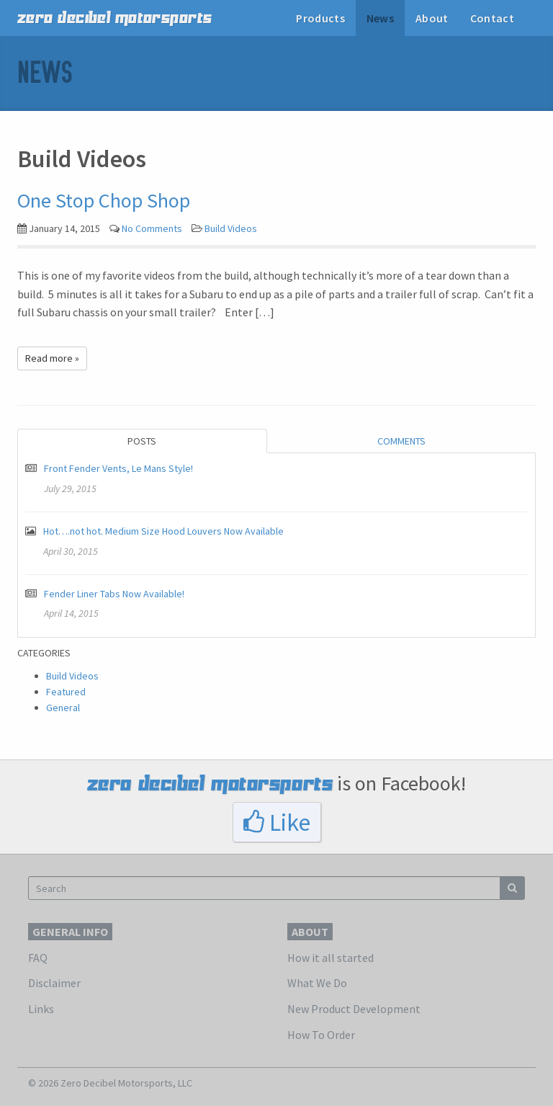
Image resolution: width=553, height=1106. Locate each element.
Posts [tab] (141, 440)
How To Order (321, 1034)
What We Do (317, 983)
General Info (70, 931)
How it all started (330, 957)
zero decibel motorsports (114, 18)
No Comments (152, 228)
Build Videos (230, 228)
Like (276, 822)
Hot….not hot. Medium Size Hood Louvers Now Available (163, 531)
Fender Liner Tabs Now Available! (114, 593)
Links (41, 1009)
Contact (492, 18)
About (432, 18)
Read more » (52, 358)
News (380, 18)
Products (320, 18)
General (63, 707)
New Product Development (354, 1009)
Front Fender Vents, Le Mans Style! (118, 468)
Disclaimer (54, 983)
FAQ (38, 957)
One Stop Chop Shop (103, 200)
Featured (66, 691)
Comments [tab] (401, 440)
